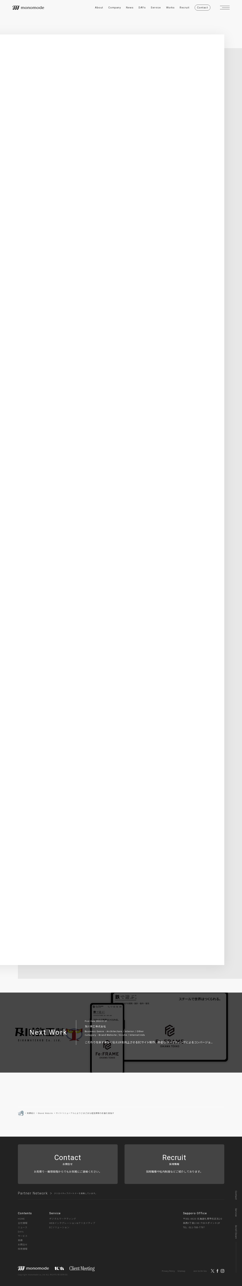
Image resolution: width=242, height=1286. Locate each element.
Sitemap (181, 1271)
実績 (20, 1240)
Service (236, 1212)
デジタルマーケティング (62, 1218)
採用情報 (23, 1248)
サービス (23, 1235)
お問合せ (23, 1244)
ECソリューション (59, 1227)
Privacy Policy (168, 1271)
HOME (21, 1218)
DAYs (21, 1231)
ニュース (23, 1227)
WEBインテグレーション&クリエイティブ (72, 1223)
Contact (236, 1195)
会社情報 (23, 1223)
